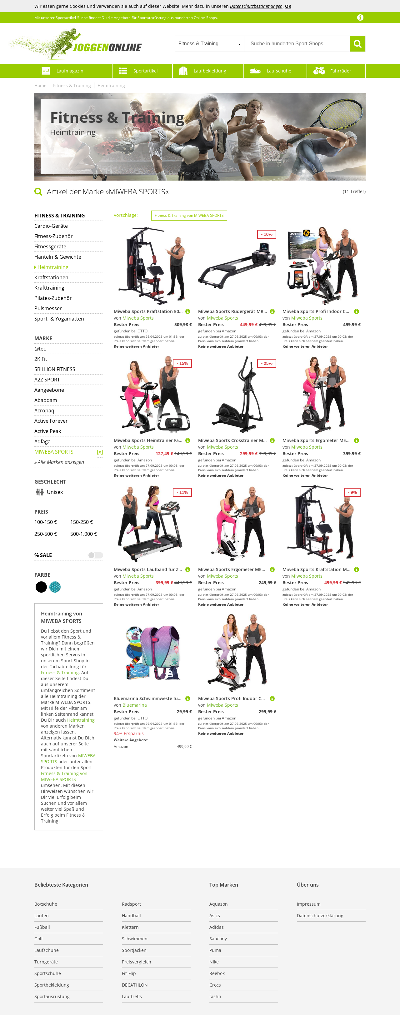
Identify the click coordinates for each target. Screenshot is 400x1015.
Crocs (215, 985)
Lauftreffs (132, 996)
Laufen (41, 915)
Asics (214, 915)
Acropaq (44, 410)
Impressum (309, 904)
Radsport (131, 904)
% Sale (43, 555)
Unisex (55, 492)
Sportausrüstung (52, 996)
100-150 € (45, 522)
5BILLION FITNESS (54, 369)
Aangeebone (49, 389)
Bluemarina (134, 705)
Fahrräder (340, 71)
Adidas (216, 927)
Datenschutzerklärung (320, 915)
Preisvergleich (136, 962)
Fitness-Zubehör (53, 236)
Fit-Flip (129, 973)
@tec (40, 348)
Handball (131, 915)
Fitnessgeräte (50, 246)
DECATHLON (135, 985)
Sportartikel (145, 71)
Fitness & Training (72, 85)
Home (40, 85)
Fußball (42, 927)
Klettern (130, 927)
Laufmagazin (70, 71)
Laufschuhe (279, 71)
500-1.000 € (83, 533)
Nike (214, 962)
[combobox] (209, 44)
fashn (215, 996)
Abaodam (45, 400)
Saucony (218, 939)
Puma (215, 950)
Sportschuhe (47, 973)
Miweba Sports (138, 318)
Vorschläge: (126, 215)
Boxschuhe (45, 904)
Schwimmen (135, 939)
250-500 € (45, 533)
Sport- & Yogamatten (59, 318)
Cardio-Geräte (51, 225)
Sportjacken (134, 950)
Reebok (217, 973)
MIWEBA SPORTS (53, 451)
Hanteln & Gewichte (57, 256)
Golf (38, 939)
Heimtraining (111, 85)
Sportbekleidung (51, 985)
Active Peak (47, 431)
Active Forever (51, 420)
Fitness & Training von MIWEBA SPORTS (64, 776)
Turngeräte (46, 962)
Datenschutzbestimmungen (256, 6)
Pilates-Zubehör (53, 298)
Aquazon (218, 904)
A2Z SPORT (47, 379)
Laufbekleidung (210, 71)
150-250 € (81, 522)
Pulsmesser (48, 308)
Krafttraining (49, 287)
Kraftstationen (51, 277)
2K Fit (40, 359)
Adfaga (42, 441)
